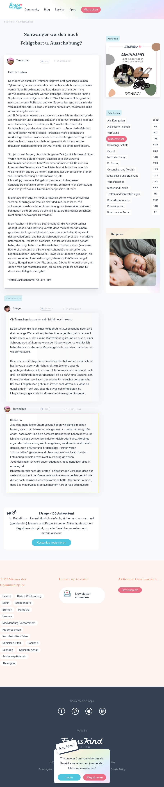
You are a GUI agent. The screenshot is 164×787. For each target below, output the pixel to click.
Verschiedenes (116, 182)
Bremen (7, 609)
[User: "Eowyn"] (7, 308)
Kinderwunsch (117, 139)
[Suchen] (156, 10)
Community (32, 9)
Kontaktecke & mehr (119, 200)
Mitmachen (91, 9)
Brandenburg (23, 602)
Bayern (7, 596)
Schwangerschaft (118, 145)
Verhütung (113, 133)
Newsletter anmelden (83, 595)
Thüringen (9, 663)
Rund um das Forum (119, 212)
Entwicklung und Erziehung (123, 176)
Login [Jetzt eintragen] (69, 777)
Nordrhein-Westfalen (15, 636)
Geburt (111, 151)
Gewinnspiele (130, 589)
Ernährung (113, 163)
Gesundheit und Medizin (121, 169)
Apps (73, 9)
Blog (47, 9)
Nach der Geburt (117, 157)
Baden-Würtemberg (29, 596)
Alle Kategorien (116, 120)
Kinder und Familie (118, 188)
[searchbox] (142, 10)
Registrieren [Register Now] (95, 777)
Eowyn (17, 308)
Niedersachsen (12, 629)
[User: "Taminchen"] (10, 61)
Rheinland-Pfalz (12, 642)
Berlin (6, 602)
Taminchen (22, 60)
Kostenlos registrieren (51, 542)
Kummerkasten (116, 206)
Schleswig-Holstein (14, 656)
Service (60, 9)
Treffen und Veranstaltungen (124, 194)
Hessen (7, 616)
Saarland (33, 642)
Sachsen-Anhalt (28, 649)
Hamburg (23, 609)
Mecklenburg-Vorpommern (19, 622)
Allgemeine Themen (119, 127)
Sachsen (8, 649)
